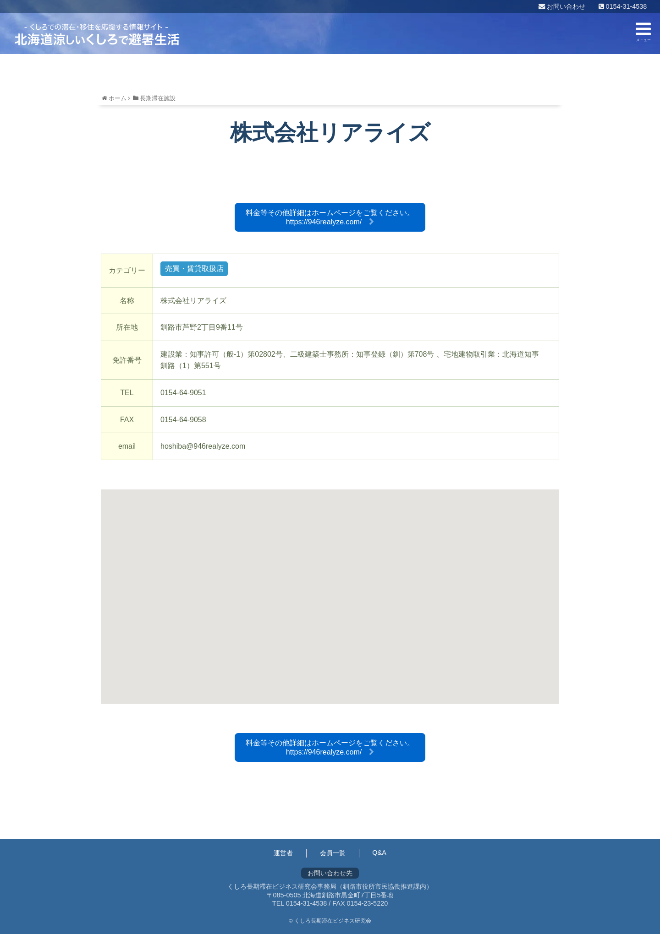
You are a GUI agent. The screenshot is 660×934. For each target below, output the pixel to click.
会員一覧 (333, 853)
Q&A (379, 852)
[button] (330, 588)
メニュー (643, 31)
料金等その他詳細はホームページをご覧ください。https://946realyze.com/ (330, 217)
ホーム (117, 98)
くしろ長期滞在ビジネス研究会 (97, 34)
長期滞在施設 (158, 98)
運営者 (283, 853)
